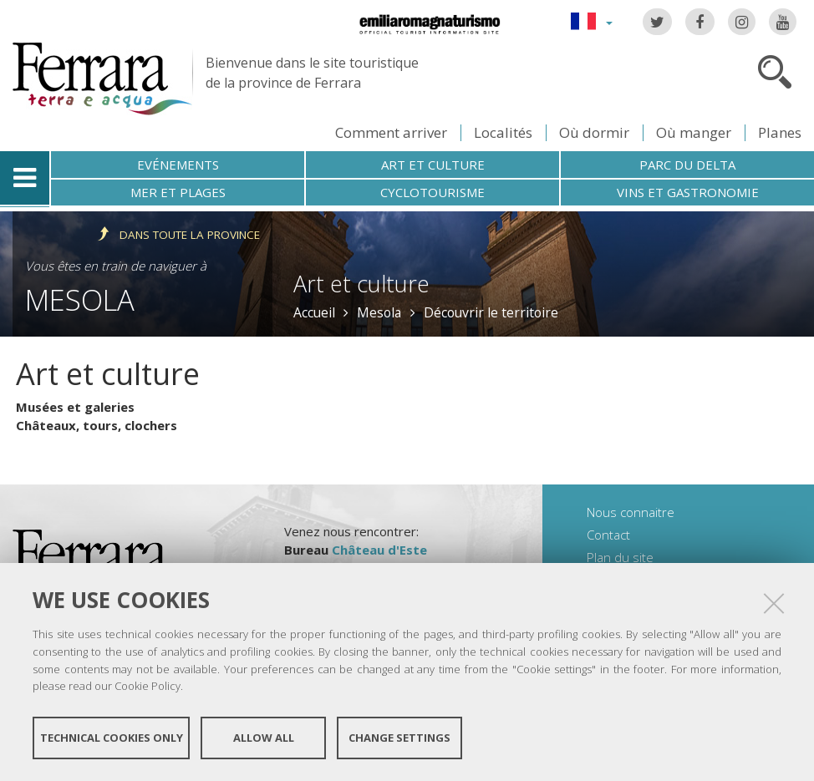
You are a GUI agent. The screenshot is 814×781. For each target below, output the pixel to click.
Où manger (693, 132)
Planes (779, 132)
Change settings (399, 737)
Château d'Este (379, 549)
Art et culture (433, 164)
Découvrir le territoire (491, 312)
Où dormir (594, 132)
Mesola (80, 299)
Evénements (178, 164)
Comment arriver (391, 132)
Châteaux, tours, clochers (96, 425)
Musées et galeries (75, 406)
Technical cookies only (111, 737)
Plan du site (620, 557)
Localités (503, 132)
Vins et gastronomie (688, 192)
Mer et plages (178, 192)
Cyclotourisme (432, 192)
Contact (608, 534)
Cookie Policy (147, 685)
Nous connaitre (630, 512)
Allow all (263, 737)
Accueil (314, 312)
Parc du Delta (687, 164)
